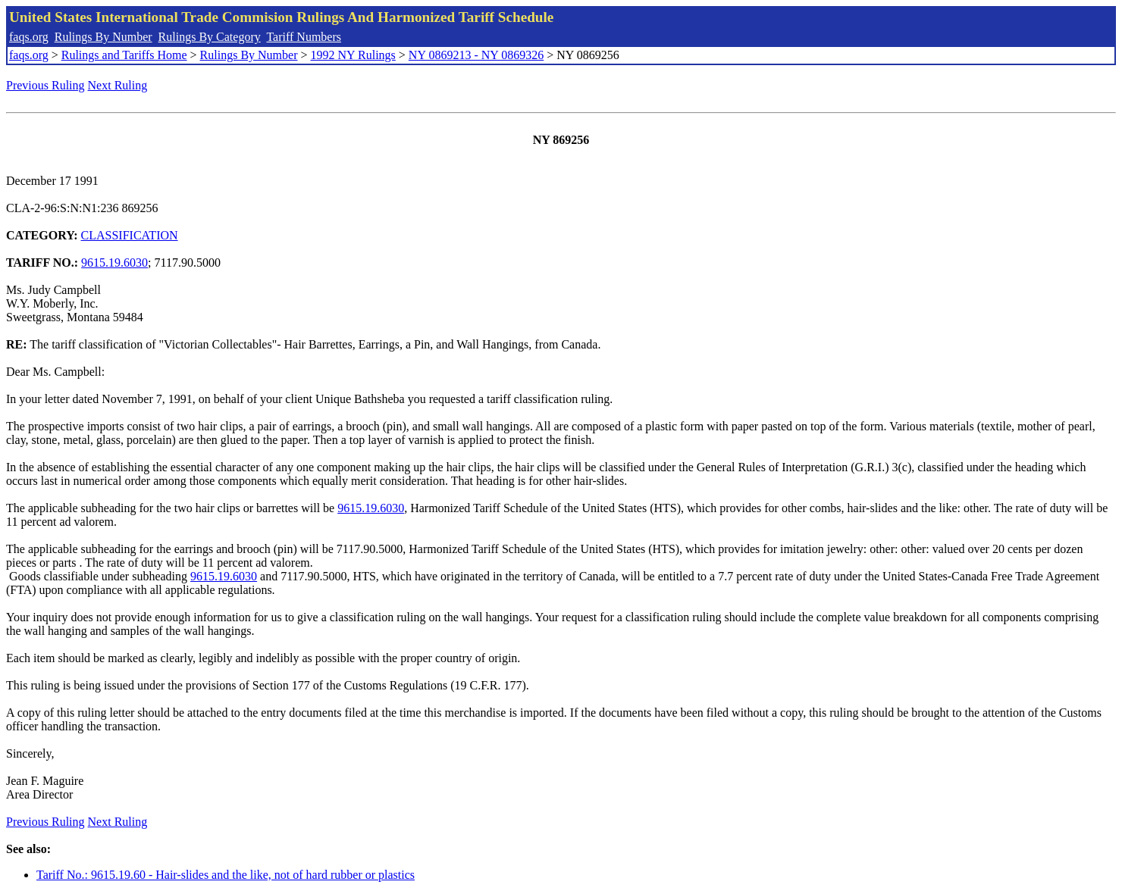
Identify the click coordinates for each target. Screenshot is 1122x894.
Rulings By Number (103, 36)
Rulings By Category (209, 36)
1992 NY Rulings (353, 54)
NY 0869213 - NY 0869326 (476, 54)
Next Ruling (118, 85)
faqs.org (29, 36)
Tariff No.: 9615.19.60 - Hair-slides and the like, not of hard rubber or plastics (225, 874)
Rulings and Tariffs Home (124, 54)
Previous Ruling (45, 85)
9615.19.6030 (114, 262)
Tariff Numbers (303, 36)
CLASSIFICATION (129, 235)
